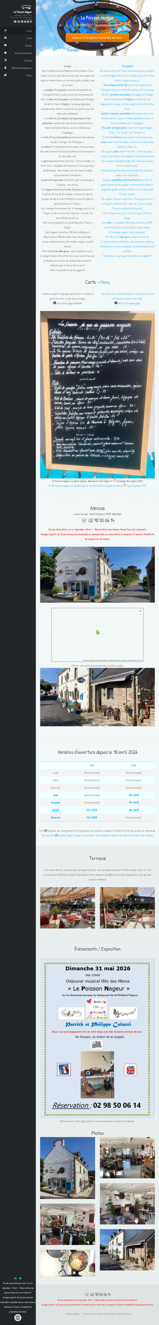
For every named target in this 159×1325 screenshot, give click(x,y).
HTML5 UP (127, 1313)
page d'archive (88, 1121)
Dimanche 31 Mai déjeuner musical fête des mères (97, 37)
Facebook (51, 830)
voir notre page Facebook (67, 303)
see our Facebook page (127, 303)
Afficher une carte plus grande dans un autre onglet (97, 665)
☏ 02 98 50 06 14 (22, 21)
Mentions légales (72, 1313)
